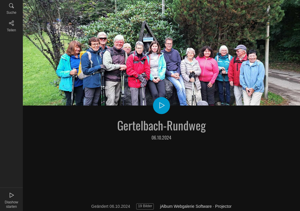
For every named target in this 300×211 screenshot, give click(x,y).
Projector (223, 206)
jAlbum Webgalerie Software (186, 206)
